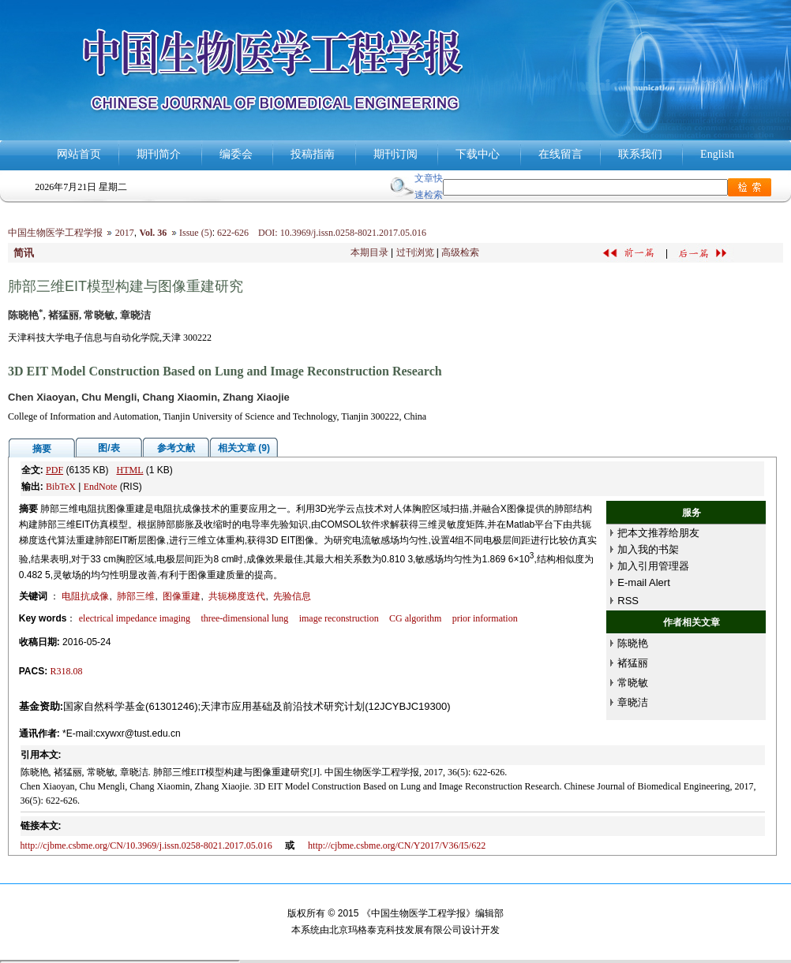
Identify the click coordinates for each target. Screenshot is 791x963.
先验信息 (292, 596)
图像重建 (182, 596)
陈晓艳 (632, 643)
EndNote (101, 486)
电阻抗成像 (85, 596)
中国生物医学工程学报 (55, 232)
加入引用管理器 (653, 566)
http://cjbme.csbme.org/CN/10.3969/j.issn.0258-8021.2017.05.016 (146, 845)
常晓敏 (632, 683)
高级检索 (460, 252)
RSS (628, 601)
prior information (485, 618)
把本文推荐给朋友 (658, 533)
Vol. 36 (153, 232)
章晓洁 (632, 702)
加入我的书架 (648, 549)
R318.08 (67, 671)
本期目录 (369, 252)
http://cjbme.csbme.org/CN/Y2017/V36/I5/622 (396, 845)
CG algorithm (415, 618)
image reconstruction (339, 618)
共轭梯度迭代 (236, 596)
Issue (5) (195, 232)
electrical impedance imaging (134, 618)
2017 (124, 232)
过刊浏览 (415, 252)
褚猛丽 (632, 663)
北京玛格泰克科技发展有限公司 (395, 929)
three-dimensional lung (244, 618)
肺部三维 (136, 596)
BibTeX (61, 486)
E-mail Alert (643, 582)
